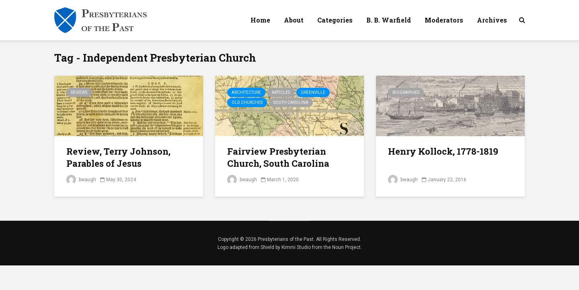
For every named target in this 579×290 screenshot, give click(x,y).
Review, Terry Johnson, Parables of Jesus (118, 157)
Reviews (79, 92)
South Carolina (290, 102)
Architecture (246, 92)
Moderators (444, 20)
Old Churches (247, 102)
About (294, 20)
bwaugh (81, 179)
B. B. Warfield (388, 20)
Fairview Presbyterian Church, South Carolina (278, 157)
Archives (492, 20)
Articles (281, 92)
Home (260, 20)
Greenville (313, 92)
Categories (335, 20)
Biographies (405, 92)
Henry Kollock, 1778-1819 (443, 151)
